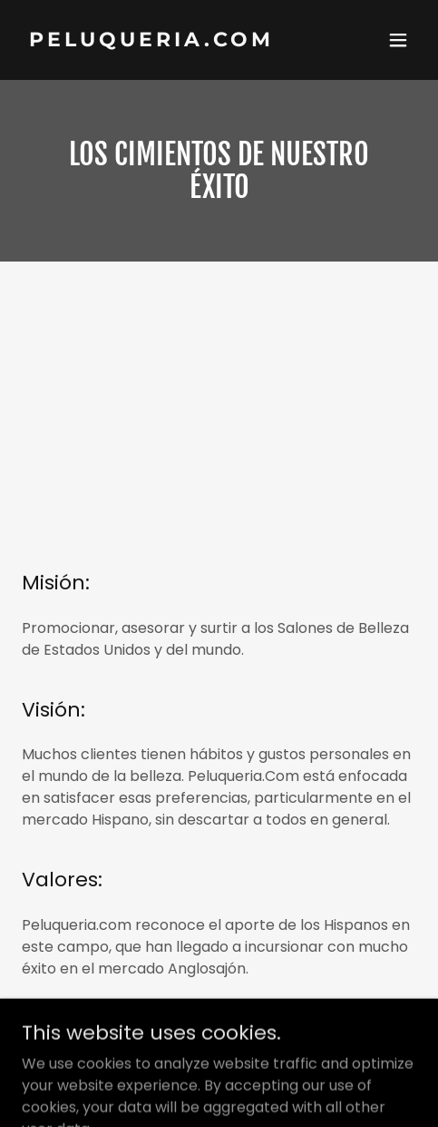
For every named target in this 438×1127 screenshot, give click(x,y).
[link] (160, 41)
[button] (398, 40)
